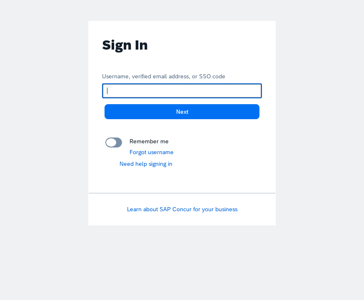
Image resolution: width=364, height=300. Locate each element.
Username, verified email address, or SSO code (163, 76)
